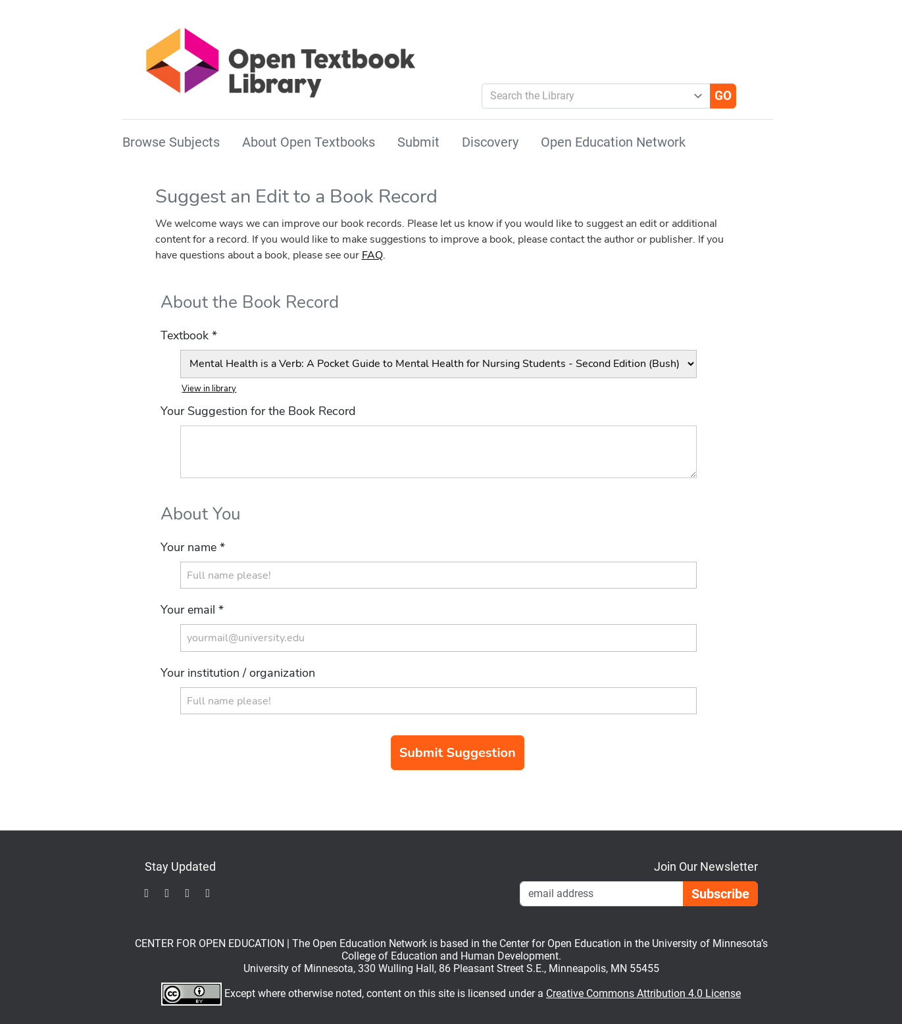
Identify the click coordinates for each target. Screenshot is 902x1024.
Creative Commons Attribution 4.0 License (643, 993)
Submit (418, 142)
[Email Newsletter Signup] (601, 893)
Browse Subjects (171, 142)
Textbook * (189, 335)
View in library (209, 389)
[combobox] (590, 96)
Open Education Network (613, 142)
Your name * (193, 547)
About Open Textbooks (308, 142)
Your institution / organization (238, 673)
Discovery (490, 142)
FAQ (372, 255)
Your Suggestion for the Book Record (258, 411)
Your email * (192, 610)
